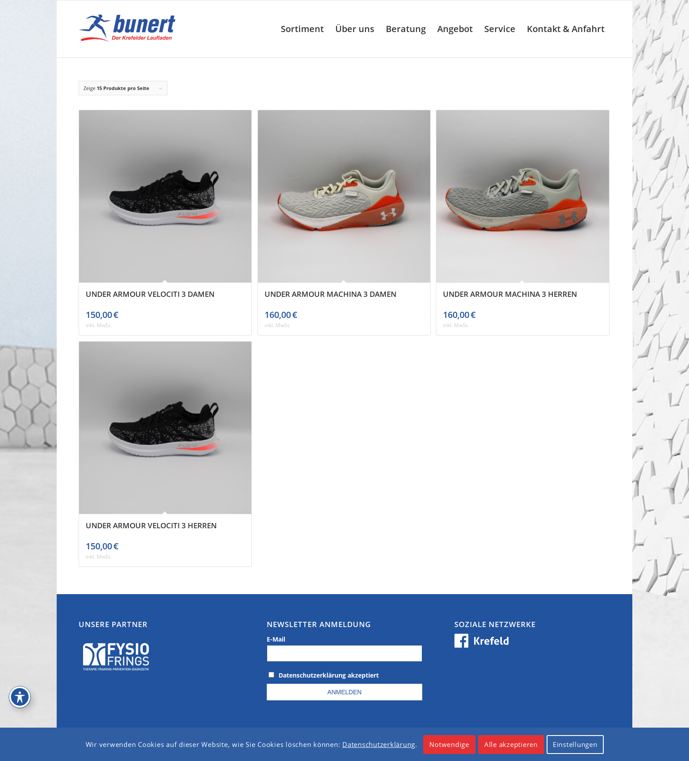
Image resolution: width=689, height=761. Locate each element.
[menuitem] (302, 29)
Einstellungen (575, 744)
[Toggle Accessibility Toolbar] (19, 696)
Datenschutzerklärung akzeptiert (329, 675)
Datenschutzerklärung (378, 744)
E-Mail (276, 639)
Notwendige (449, 744)
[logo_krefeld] (129, 29)
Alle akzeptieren (511, 744)
